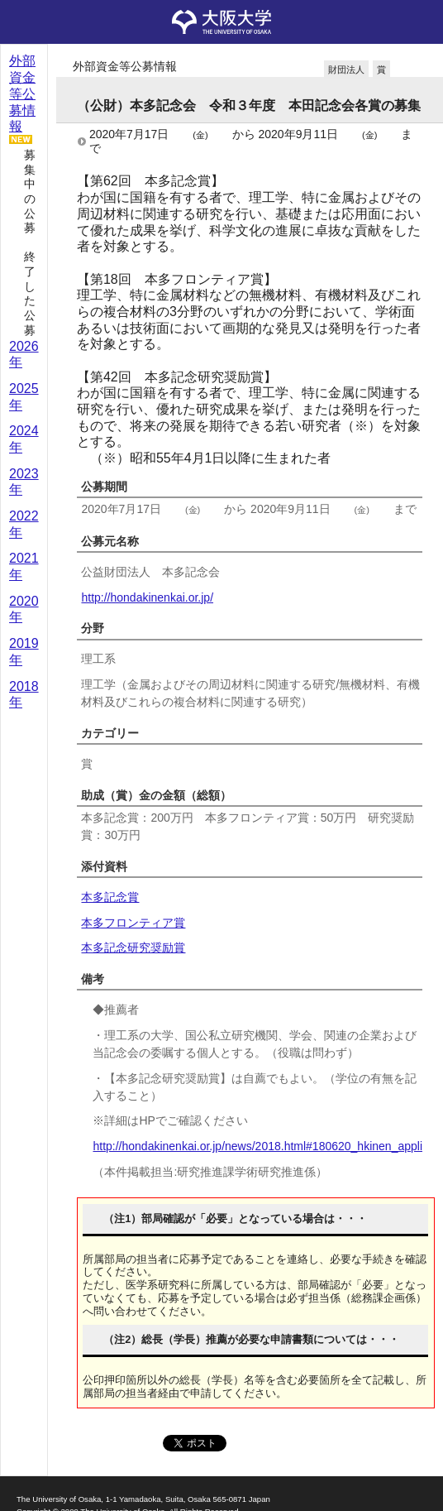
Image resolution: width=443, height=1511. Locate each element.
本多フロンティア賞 (133, 922)
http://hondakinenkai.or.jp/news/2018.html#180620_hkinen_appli (257, 1146)
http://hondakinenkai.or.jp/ (147, 597)
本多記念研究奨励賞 (133, 947)
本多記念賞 (110, 897)
